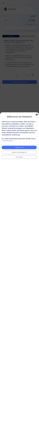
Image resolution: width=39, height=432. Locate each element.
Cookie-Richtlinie (7, 141)
